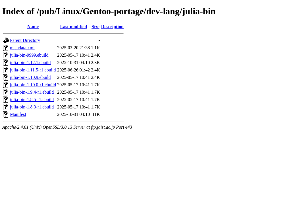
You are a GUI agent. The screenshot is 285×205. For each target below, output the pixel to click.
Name (33, 26)
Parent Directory (25, 40)
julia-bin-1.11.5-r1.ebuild (33, 69)
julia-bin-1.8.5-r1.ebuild (32, 99)
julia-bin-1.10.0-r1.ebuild (33, 84)
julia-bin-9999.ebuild (29, 55)
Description (112, 26)
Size (95, 26)
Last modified (73, 26)
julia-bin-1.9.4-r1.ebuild (32, 92)
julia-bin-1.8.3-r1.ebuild (32, 106)
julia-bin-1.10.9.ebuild (30, 77)
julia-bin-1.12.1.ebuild (30, 62)
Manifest (18, 114)
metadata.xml (22, 47)
